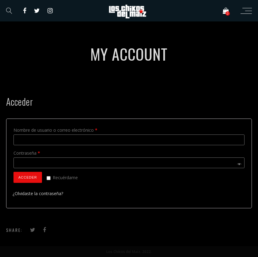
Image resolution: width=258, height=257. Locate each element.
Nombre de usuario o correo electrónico (55, 130)
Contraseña (26, 153)
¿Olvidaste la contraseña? (38, 193)
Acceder (27, 177)
